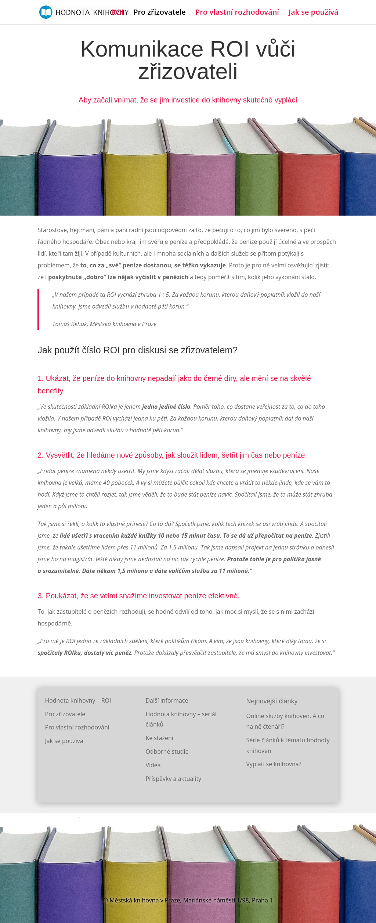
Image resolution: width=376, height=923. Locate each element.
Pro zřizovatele (159, 13)
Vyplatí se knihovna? (273, 764)
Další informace (166, 700)
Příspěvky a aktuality (173, 779)
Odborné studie (166, 751)
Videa (152, 765)
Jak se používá (314, 13)
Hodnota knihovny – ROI (78, 700)
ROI (117, 13)
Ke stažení (159, 738)
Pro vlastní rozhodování (237, 13)
